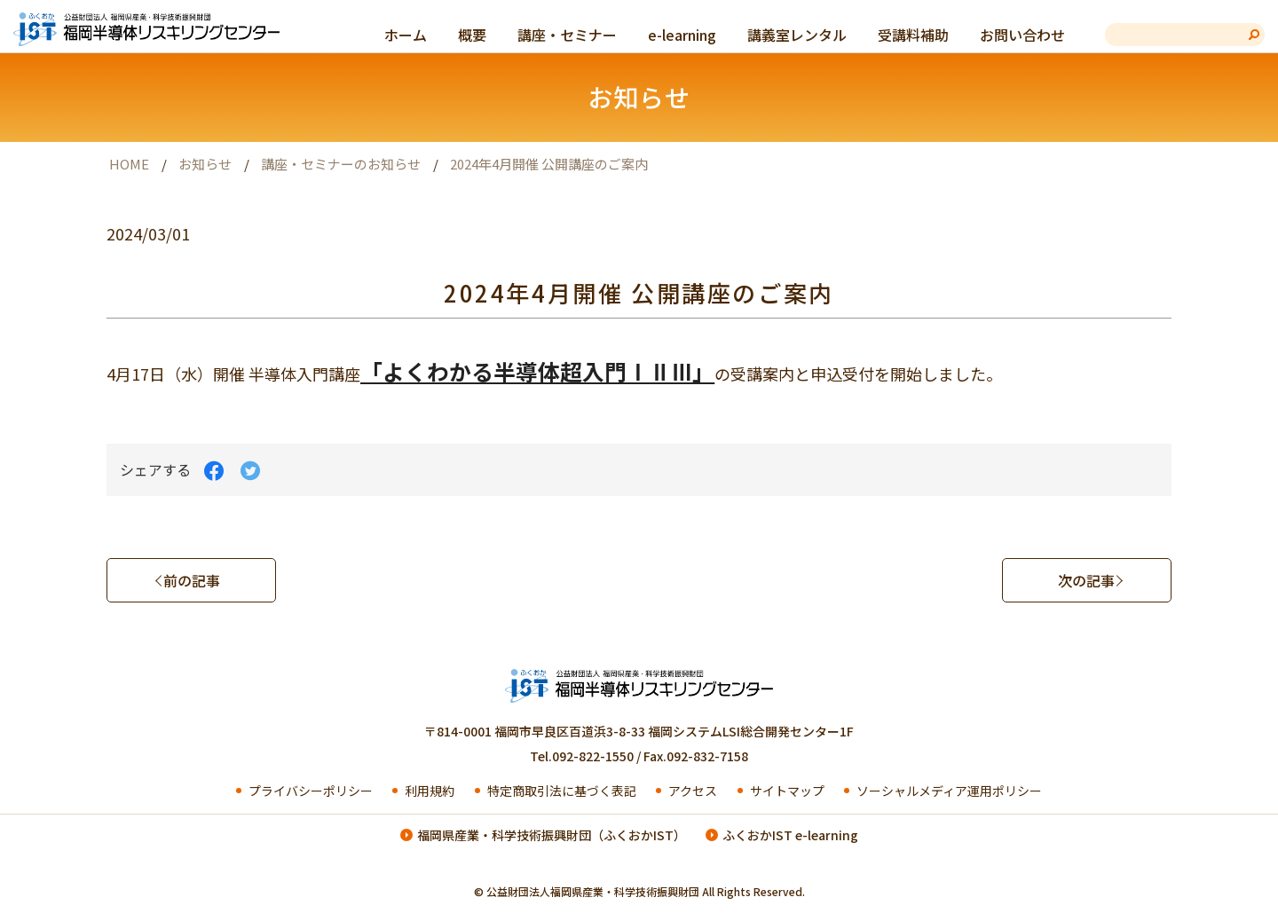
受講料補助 (913, 34)
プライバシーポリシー (309, 790)
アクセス (691, 790)
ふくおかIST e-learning (790, 835)
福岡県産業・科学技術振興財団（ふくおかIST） (551, 835)
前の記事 (191, 580)
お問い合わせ (1022, 34)
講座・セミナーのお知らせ (341, 163)
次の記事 (1086, 580)
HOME (129, 163)
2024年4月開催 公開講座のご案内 (549, 163)
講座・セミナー (567, 34)
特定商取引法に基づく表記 (560, 790)
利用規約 (428, 790)
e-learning (682, 34)
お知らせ (205, 163)
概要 (472, 34)
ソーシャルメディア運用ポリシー (948, 790)
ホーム (405, 34)
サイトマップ (785, 790)
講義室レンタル (797, 34)
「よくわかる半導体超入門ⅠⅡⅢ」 (537, 371)
